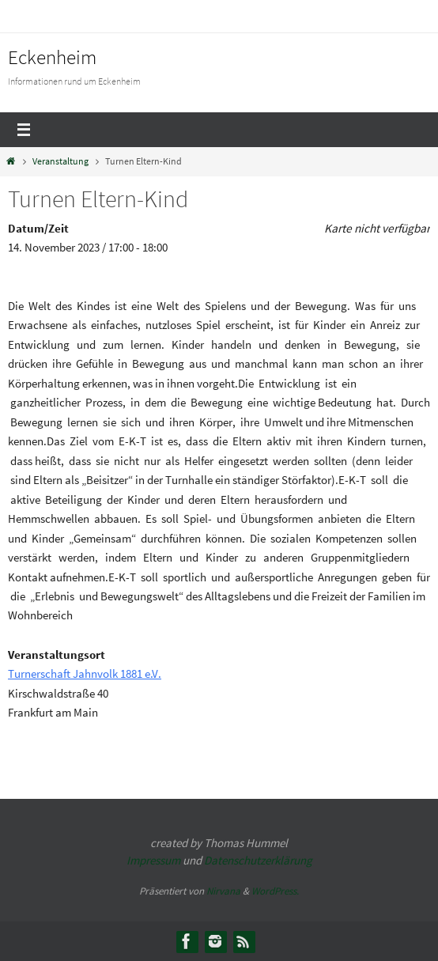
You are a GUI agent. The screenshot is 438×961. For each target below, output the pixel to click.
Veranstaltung (60, 161)
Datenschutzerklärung (258, 860)
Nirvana (223, 891)
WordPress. (275, 891)
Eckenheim (52, 57)
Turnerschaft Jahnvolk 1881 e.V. (84, 673)
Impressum (153, 860)
